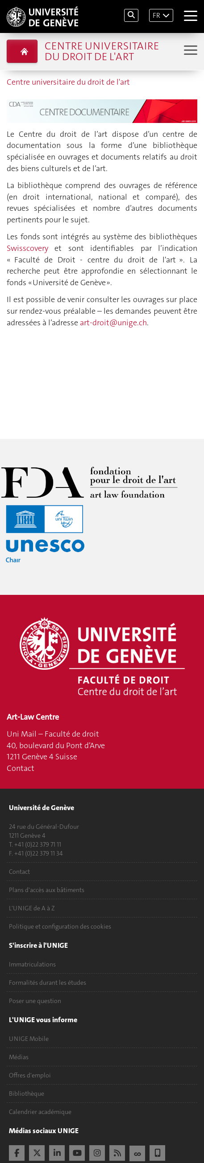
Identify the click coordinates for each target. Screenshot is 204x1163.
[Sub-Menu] (189, 51)
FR (156, 15)
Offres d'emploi (30, 1075)
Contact (20, 768)
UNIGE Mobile (29, 1039)
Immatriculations (32, 964)
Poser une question (35, 1001)
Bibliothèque (26, 1093)
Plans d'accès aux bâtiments (46, 890)
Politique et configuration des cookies (60, 926)
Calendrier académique (40, 1112)
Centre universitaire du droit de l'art (102, 51)
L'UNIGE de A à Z (32, 908)
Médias (19, 1057)
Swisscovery (27, 248)
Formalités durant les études (47, 983)
